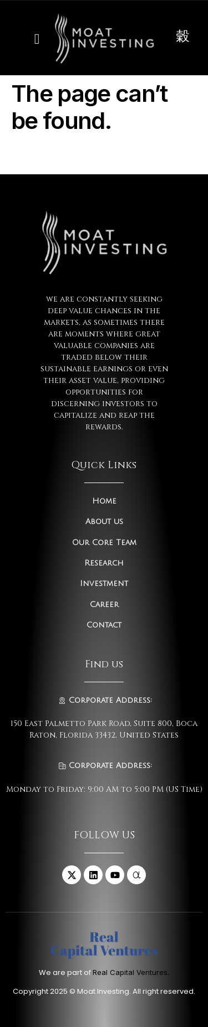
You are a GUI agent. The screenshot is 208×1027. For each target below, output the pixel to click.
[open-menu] (34, 37)
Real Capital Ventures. (131, 972)
